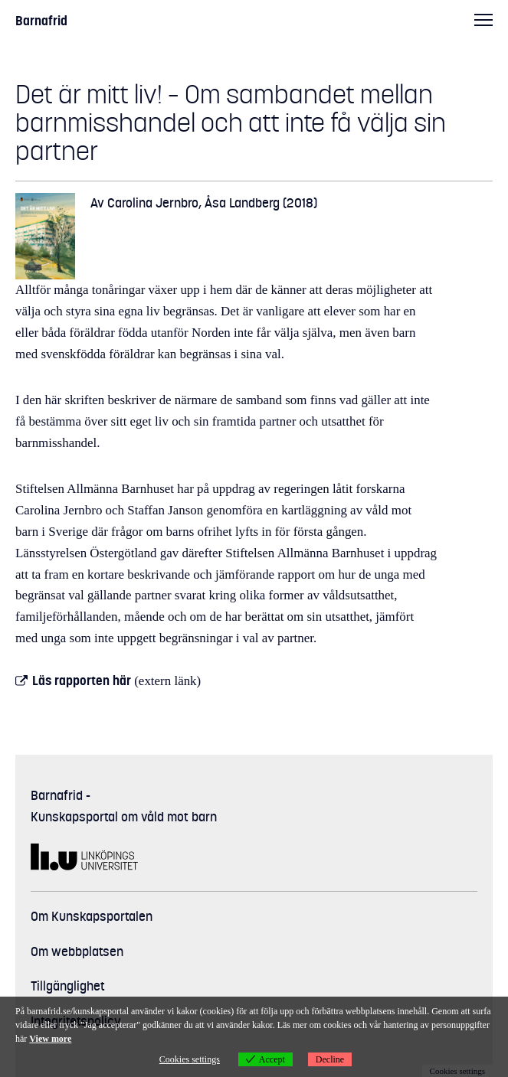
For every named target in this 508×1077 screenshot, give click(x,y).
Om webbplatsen (77, 951)
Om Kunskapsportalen (91, 916)
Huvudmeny (483, 19)
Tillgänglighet (68, 985)
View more (50, 1038)
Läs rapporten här (81, 680)
